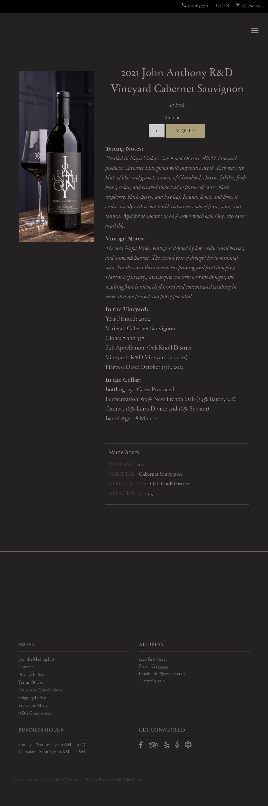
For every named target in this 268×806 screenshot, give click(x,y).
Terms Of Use (30, 682)
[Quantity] (157, 130)
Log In (221, 6)
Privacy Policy (31, 675)
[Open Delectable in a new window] (188, 745)
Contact (25, 667)
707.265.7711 (195, 6)
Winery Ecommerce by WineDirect (113, 780)
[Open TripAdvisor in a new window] (153, 746)
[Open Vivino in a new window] (177, 745)
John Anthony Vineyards (29, 30)
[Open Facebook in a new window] (141, 746)
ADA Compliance (34, 713)
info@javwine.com (168, 674)
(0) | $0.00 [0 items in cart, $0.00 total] (248, 6)
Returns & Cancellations (40, 690)
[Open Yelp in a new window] (166, 746)
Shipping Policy (32, 698)
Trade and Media (33, 705)
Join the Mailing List (36, 659)
